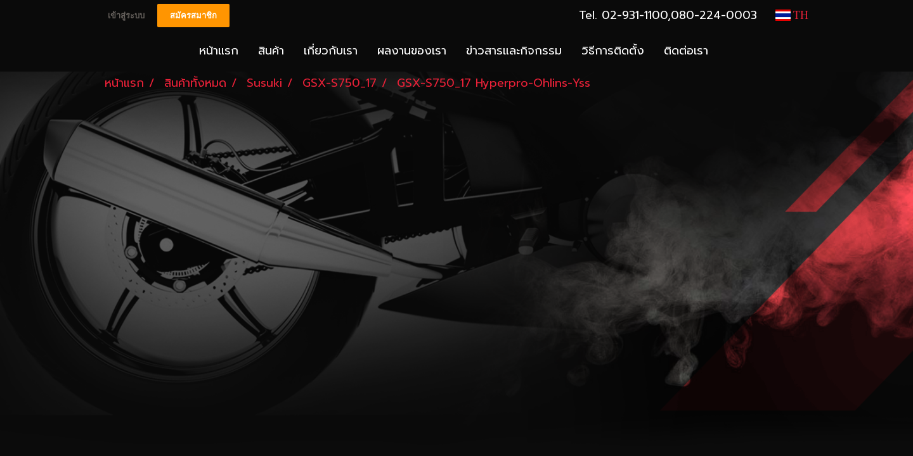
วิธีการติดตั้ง (612, 51)
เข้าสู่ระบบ (126, 15)
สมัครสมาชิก (193, 15)
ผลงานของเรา (411, 51)
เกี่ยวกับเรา (331, 51)
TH (791, 15)
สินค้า (271, 51)
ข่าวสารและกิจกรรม (514, 51)
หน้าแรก (218, 51)
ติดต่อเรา (686, 51)
